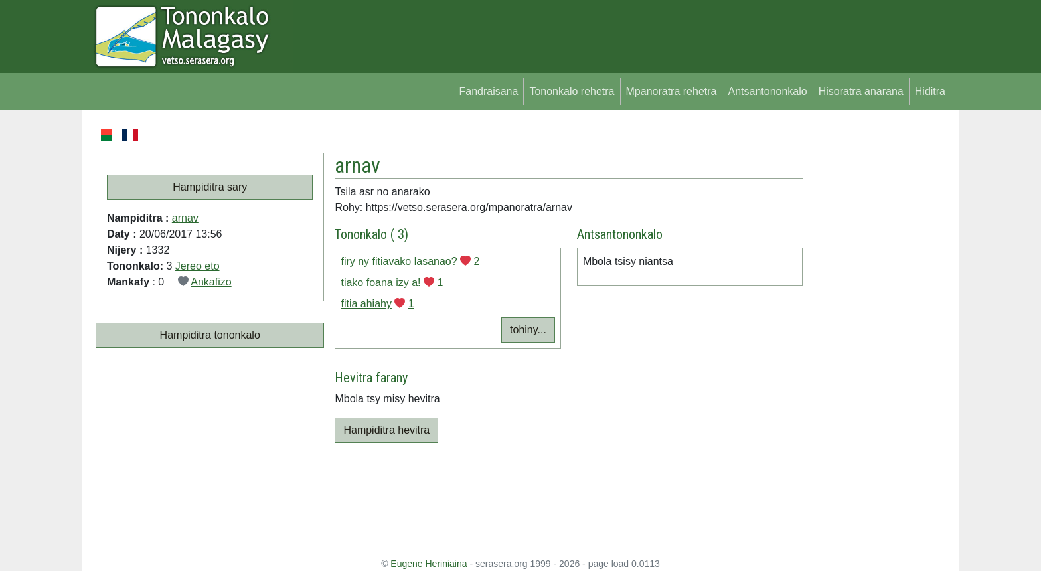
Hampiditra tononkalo (210, 335)
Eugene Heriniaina (428, 563)
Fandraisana (488, 91)
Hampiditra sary (210, 187)
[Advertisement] (876, 325)
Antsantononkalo (767, 91)
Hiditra (930, 91)
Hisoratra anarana (861, 91)
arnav (185, 218)
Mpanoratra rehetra (671, 91)
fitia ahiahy (366, 303)
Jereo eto (197, 266)
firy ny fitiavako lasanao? (399, 261)
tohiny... (528, 329)
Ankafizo (211, 281)
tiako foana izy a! (380, 282)
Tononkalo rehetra (571, 91)
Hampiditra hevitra (386, 430)
